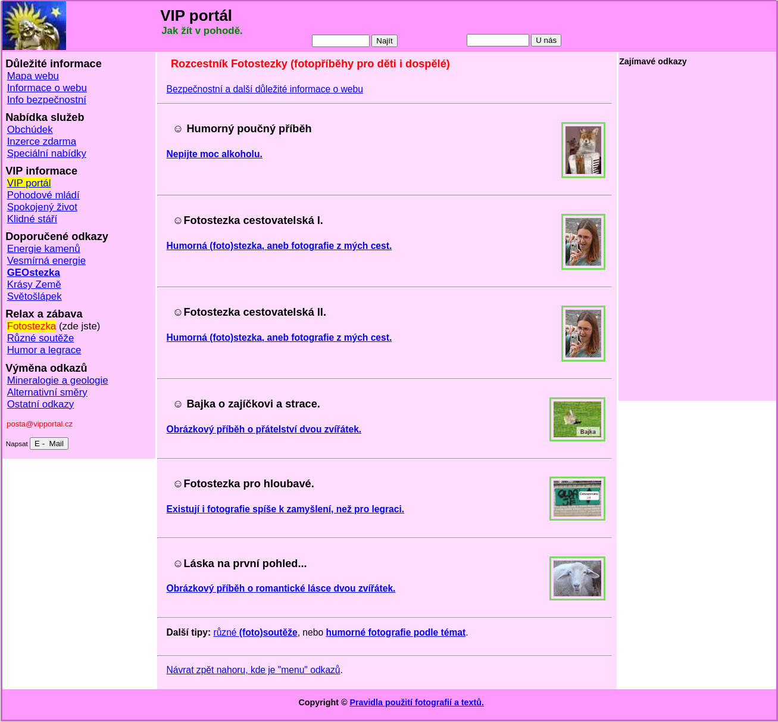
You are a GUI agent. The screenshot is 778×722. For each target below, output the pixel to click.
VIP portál (29, 183)
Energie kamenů (43, 248)
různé (255, 632)
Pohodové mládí (43, 195)
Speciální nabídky (46, 153)
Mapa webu (33, 76)
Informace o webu (47, 88)
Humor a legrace (44, 350)
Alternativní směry (47, 392)
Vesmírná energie (46, 260)
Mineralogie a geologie (57, 380)
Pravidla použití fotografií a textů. (416, 702)
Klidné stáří (32, 219)
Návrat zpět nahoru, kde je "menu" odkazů (253, 670)
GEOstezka (33, 272)
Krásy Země (34, 284)
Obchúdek (30, 129)
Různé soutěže (40, 338)
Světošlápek (34, 296)
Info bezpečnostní (46, 99)
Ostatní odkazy (40, 404)
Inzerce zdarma (41, 141)
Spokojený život (42, 207)
